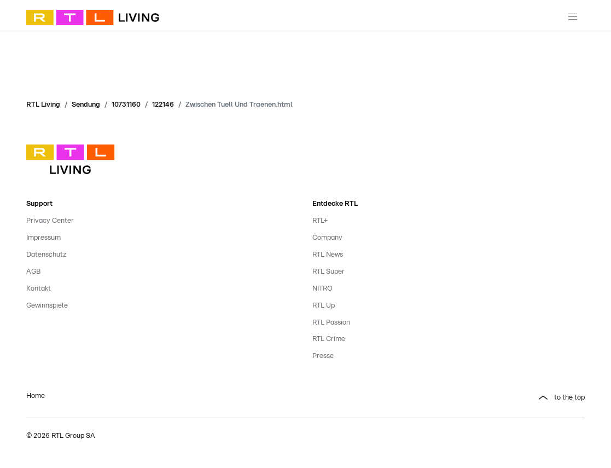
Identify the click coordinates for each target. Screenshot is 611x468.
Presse (323, 356)
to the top (569, 397)
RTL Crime (328, 339)
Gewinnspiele (47, 305)
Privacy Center (50, 220)
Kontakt (38, 288)
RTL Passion (331, 322)
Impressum (43, 237)
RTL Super (328, 271)
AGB (33, 271)
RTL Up (323, 305)
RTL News (327, 254)
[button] (449, 398)
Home (35, 396)
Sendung (86, 104)
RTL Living (43, 104)
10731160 (126, 104)
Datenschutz (46, 254)
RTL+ (320, 220)
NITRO (322, 288)
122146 (163, 104)
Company (327, 237)
